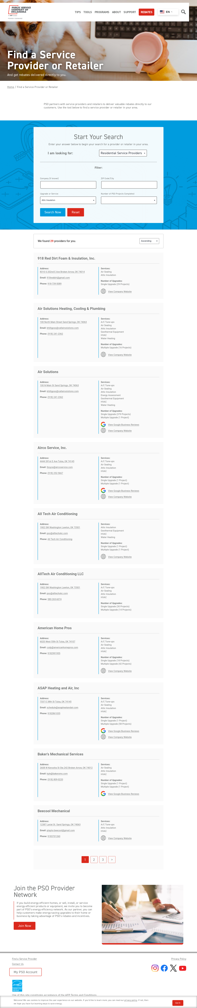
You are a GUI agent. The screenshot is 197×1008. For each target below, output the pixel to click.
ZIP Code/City (107, 178)
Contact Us (18, 964)
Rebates (146, 12)
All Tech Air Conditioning (60, 539)
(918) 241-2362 (55, 333)
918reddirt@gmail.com (58, 277)
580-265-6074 (55, 599)
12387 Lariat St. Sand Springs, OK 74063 (60, 824)
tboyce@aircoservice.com (60, 467)
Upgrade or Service (49, 193)
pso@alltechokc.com (57, 533)
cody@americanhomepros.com (62, 647)
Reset (76, 212)
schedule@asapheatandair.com (62, 707)
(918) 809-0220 (55, 779)
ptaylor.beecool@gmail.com (61, 830)
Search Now (52, 212)
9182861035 (54, 713)
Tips (78, 12)
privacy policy (130, 1000)
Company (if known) (49, 178)
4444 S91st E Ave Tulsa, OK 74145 (57, 461)
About (116, 12)
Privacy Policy (178, 959)
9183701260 (54, 836)
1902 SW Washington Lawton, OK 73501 (60, 527)
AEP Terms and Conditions (80, 995)
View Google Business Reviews (123, 424)
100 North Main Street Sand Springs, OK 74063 (63, 322)
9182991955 (54, 653)
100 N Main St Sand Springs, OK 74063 (59, 385)
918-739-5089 (55, 283)
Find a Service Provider (24, 959)
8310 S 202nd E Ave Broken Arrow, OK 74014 (62, 272)
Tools (87, 12)
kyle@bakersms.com (57, 773)
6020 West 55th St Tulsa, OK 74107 (57, 641)
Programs (102, 12)
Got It (177, 1002)
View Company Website (120, 291)
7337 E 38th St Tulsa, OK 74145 (55, 701)
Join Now (24, 926)
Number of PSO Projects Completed (117, 193)
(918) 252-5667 (55, 473)
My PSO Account (25, 972)
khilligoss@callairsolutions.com (63, 328)
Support (130, 12)
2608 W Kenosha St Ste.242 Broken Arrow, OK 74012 (66, 767)
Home (10, 87)
